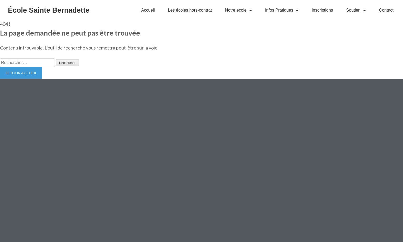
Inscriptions (322, 10)
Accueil (148, 10)
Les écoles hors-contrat (190, 10)
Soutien (356, 10)
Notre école (238, 10)
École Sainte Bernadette (48, 10)
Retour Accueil (21, 73)
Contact (386, 10)
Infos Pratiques (282, 10)
